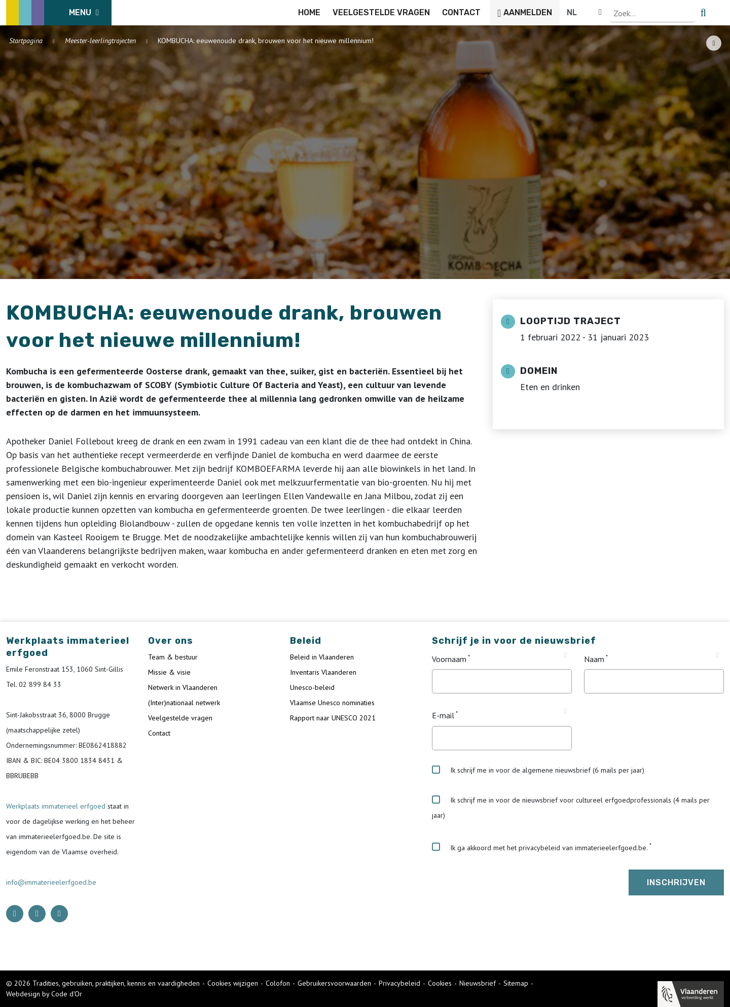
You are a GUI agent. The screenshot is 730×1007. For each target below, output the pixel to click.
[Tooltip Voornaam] (565, 655)
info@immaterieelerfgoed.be (51, 882)
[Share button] (713, 43)
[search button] (718, 13)
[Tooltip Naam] (717, 655)
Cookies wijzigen (232, 983)
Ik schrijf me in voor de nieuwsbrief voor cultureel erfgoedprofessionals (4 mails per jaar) (571, 807)
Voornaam (449, 659)
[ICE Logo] (59, 12)
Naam (594, 659)
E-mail (443, 716)
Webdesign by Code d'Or (44, 993)
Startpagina (26, 40)
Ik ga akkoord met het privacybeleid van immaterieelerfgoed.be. (540, 847)
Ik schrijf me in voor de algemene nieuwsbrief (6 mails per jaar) (538, 770)
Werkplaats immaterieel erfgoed (56, 806)
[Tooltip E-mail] (565, 711)
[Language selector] (689, 13)
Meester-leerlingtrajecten (100, 40)
